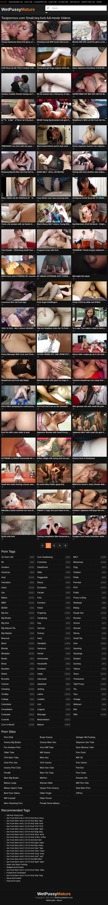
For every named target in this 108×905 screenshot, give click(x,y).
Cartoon (18, 684)
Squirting (90, 648)
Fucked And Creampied (16, 873)
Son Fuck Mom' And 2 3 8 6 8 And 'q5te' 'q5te (25, 829)
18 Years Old (18, 557)
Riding (90, 607)
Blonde (18, 648)
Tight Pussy (90, 684)
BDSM (18, 607)
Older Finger (45, 793)
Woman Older (46, 783)
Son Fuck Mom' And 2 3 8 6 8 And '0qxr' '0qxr (25, 848)
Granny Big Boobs (12, 742)
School (90, 623)
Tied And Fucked (13, 881)
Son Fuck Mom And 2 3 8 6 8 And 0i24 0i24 (24, 840)
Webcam (90, 704)
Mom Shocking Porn (13, 803)
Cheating (18, 689)
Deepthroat (54, 567)
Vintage (90, 699)
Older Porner (46, 798)
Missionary (90, 562)
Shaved (90, 628)
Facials (54, 592)
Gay (54, 623)
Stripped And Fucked (15, 867)
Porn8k (99, 2)
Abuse (59, 900)
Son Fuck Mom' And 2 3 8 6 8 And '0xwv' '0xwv (25, 851)
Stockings (90, 653)
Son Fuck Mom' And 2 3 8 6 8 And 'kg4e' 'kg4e (25, 862)
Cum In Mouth (18, 724)
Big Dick (18, 623)
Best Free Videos (12, 793)
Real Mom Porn (83, 788)
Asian (18, 587)
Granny (54, 633)
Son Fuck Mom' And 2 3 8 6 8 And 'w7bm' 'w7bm (26, 837)
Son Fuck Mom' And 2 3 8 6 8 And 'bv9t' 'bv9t (25, 823)
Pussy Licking (90, 597)
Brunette (18, 679)
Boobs (18, 658)
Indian (54, 673)
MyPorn (43, 778)
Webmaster (50, 900)
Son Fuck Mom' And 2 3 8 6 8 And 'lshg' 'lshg (25, 875)
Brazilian (18, 668)
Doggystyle (54, 577)
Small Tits (90, 638)
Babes (18, 597)
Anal (18, 577)
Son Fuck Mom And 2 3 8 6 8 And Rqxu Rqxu (25, 845)
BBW (18, 602)
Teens (90, 673)
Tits (90, 689)
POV (90, 587)
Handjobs (54, 643)
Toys (90, 694)
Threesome (90, 679)
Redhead (90, 602)
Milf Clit (79, 757)
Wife (90, 714)
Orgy (90, 567)
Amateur (18, 567)
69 (18, 562)
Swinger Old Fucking (85, 737)
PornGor (80, 768)
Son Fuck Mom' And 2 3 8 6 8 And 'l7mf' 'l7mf (25, 826)
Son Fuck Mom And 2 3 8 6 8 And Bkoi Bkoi (24, 859)
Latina (54, 694)
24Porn (79, 793)
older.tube (28, 2)
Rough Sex (90, 613)
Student (90, 658)
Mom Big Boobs (11, 778)
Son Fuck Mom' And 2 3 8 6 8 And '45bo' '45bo (25, 870)
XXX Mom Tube (63, 2)
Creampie (18, 714)
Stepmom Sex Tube (85, 742)
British (18, 673)
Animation (18, 582)
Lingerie (54, 709)
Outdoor (90, 572)
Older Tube (52, 2)
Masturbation (54, 719)
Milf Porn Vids (82, 783)
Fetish (54, 607)
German (54, 628)
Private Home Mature (50, 803)
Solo (90, 643)
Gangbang (54, 618)
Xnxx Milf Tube (47, 747)
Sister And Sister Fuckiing (17, 864)
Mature (54, 724)
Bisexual (18, 638)
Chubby (18, 694)
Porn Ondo (81, 773)
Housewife (54, 663)
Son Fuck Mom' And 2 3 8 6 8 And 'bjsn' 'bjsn (25, 821)
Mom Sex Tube (47, 768)
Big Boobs (18, 618)
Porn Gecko (81, 763)
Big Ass (18, 613)
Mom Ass (44, 757)
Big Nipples (18, 633)
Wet (90, 709)
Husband (54, 668)
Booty (18, 663)
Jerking (54, 689)
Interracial (54, 679)
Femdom (54, 602)
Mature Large (10, 783)
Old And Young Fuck (15, 815)
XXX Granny (45, 763)
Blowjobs (18, 653)
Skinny (90, 633)
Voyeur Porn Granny (49, 788)
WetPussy (18, 9)
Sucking (90, 663)
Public (90, 592)
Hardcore (54, 648)
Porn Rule (8, 737)
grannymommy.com (16, 2)
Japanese (54, 684)
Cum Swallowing (54, 557)
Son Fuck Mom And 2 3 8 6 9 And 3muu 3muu (25, 818)
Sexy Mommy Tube (85, 747)
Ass (18, 592)
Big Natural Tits (18, 628)
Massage (54, 714)
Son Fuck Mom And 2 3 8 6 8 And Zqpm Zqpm (25, 843)
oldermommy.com (40, 2)
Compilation (18, 709)
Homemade (54, 658)
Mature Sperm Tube (13, 788)
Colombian (18, 704)
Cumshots (54, 562)
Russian (90, 618)
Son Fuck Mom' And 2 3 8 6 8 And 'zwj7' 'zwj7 (25, 856)
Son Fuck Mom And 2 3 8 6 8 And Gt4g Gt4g (25, 832)
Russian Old (81, 778)
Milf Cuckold (9, 798)
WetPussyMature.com (64, 898)
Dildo (54, 572)
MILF (90, 557)
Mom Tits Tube (47, 773)
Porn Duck (81, 752)
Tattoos (90, 668)
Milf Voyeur (45, 752)
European (54, 587)
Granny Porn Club (88, 2)
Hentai (54, 653)
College (18, 699)
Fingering (54, 613)
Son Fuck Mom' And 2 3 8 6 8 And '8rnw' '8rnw (25, 834)
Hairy (54, 638)
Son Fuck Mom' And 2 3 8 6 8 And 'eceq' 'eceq (25, 854)
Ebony (54, 582)
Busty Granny (46, 737)
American (18, 572)
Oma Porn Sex (75, 2)
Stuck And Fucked (14, 878)
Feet (54, 597)
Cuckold (18, 719)
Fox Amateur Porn (12, 747)
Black (18, 643)
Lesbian (54, 699)
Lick (54, 704)
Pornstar (90, 582)
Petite (90, 577)
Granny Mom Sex (48, 742)
